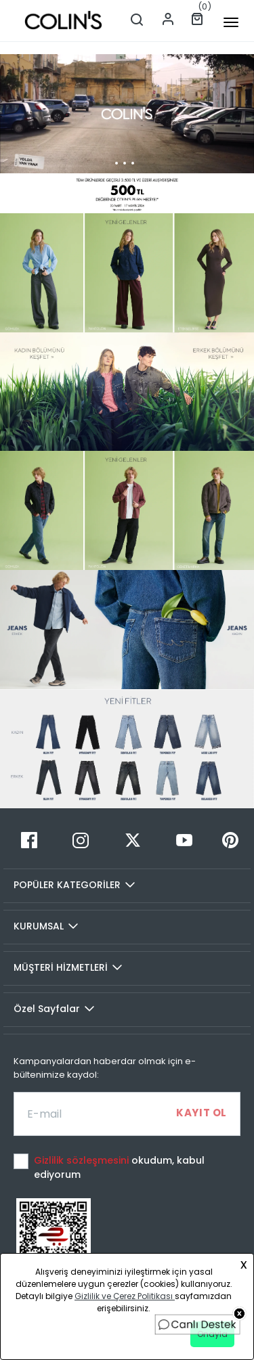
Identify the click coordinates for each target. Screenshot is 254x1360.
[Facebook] (29, 840)
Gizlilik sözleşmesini (82, 1160)
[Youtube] (184, 840)
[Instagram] (80, 840)
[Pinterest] (230, 840)
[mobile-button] (231, 22)
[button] (111, 201)
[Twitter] (132, 840)
